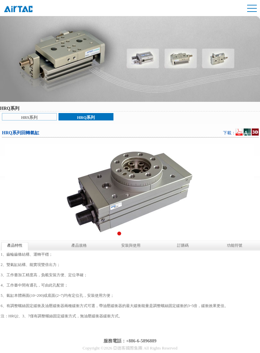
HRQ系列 (86, 117)
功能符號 (234, 245)
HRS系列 (29, 117)
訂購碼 (183, 245)
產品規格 (79, 245)
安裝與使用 (130, 245)
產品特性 (14, 245)
